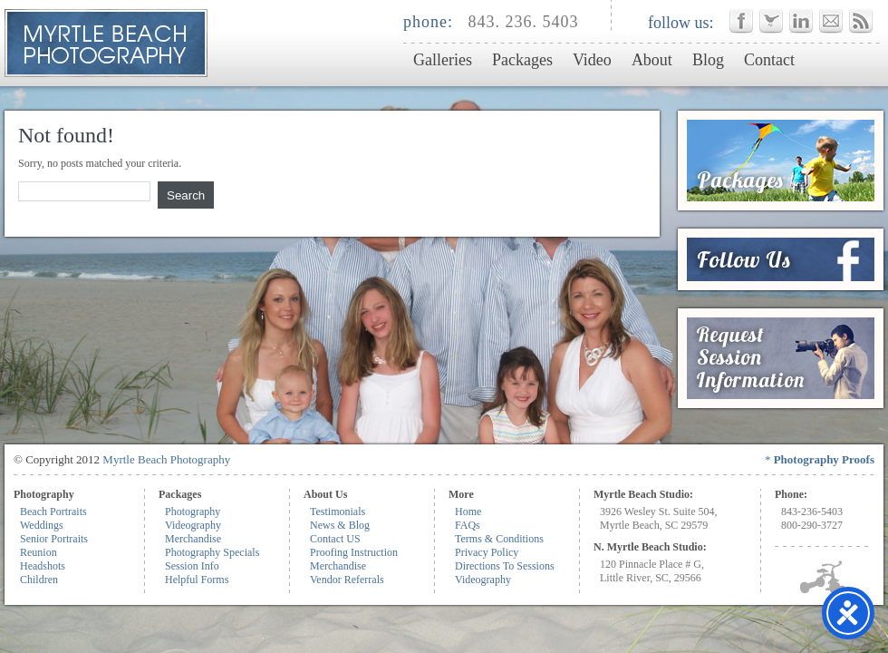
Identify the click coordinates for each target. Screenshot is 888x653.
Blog (708, 60)
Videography (193, 525)
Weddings (41, 525)
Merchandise (193, 538)
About (652, 60)
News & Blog (340, 525)
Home (468, 511)
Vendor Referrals (347, 579)
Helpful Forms (196, 579)
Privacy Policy (486, 552)
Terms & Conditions (499, 538)
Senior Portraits (54, 538)
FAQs (467, 525)
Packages (522, 60)
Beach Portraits (53, 511)
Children (39, 579)
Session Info (192, 566)
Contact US (335, 538)
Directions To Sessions (505, 566)
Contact (769, 60)
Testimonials (337, 511)
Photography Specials (212, 552)
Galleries (442, 60)
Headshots (42, 566)
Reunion (38, 552)
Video (592, 60)
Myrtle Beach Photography (166, 459)
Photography (192, 511)
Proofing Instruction (354, 552)
